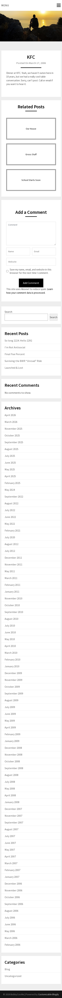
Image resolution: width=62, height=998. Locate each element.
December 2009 (13, 673)
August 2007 (11, 829)
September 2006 (14, 904)
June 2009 (10, 713)
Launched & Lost (14, 367)
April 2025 (10, 476)
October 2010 (12, 605)
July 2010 (10, 625)
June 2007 (10, 842)
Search (8, 311)
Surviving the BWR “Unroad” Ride (23, 361)
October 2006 (12, 897)
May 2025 (10, 469)
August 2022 (11, 503)
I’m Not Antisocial (15, 347)
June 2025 (10, 462)
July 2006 (10, 917)
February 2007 (12, 870)
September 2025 (14, 442)
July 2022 (10, 510)
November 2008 (13, 754)
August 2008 (11, 775)
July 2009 (10, 707)
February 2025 (12, 483)
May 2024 (10, 489)
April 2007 (10, 856)
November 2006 (13, 890)
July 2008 (10, 781)
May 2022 (10, 523)
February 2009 (12, 734)
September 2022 (14, 496)
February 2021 (12, 530)
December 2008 (13, 747)
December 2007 (13, 809)
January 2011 (12, 591)
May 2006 (10, 931)
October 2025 (12, 435)
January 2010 (12, 666)
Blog (7, 969)
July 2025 (10, 455)
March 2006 (11, 938)
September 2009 (14, 693)
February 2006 (12, 944)
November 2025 (13, 428)
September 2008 (14, 768)
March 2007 (11, 863)
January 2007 (12, 876)
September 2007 (14, 822)
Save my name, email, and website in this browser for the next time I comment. (30, 271)
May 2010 (10, 639)
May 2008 (10, 788)
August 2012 (11, 544)
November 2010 (13, 598)
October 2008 (12, 761)
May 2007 (10, 849)
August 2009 (11, 700)
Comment (31, 233)
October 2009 (12, 686)
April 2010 (10, 646)
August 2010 (11, 618)
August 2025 (11, 449)
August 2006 (11, 910)
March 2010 (11, 652)
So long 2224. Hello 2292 (18, 340)
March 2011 (11, 578)
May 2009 (10, 720)
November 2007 (13, 815)
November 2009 (13, 680)
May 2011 (10, 571)
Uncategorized (13, 976)
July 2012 (10, 550)
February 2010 (12, 659)
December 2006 (13, 883)
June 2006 (10, 924)
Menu (5, 5)
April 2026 (10, 415)
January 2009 (12, 741)
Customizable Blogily (48, 994)
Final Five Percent (15, 354)
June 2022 (10, 517)
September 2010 (14, 612)
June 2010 (10, 632)
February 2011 (12, 584)
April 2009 (10, 727)
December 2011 (13, 557)
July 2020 (10, 537)
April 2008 (10, 795)
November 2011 (13, 564)
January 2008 (12, 802)
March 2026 (11, 421)
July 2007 (10, 836)
